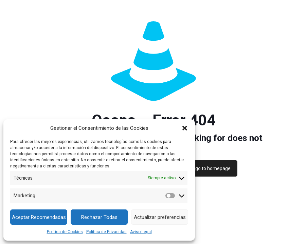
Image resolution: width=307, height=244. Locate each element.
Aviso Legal (141, 231)
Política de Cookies (65, 231)
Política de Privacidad (106, 231)
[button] (184, 128)
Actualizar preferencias (160, 217)
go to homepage (213, 168)
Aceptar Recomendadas (39, 217)
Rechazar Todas (99, 217)
